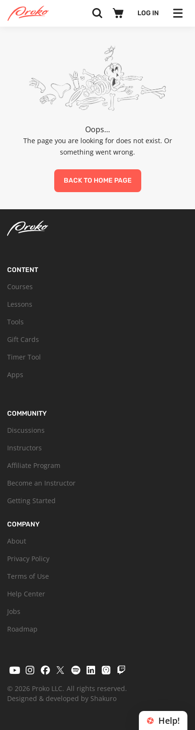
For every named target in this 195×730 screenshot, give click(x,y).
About (16, 540)
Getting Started (31, 500)
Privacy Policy (28, 558)
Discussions (26, 430)
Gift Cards (23, 339)
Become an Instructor (41, 482)
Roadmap (22, 628)
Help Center (26, 593)
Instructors (24, 447)
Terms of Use (28, 576)
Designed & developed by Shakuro (62, 698)
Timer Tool (24, 356)
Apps (15, 374)
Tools (15, 321)
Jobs (13, 611)
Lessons (19, 304)
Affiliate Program (33, 465)
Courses (20, 286)
